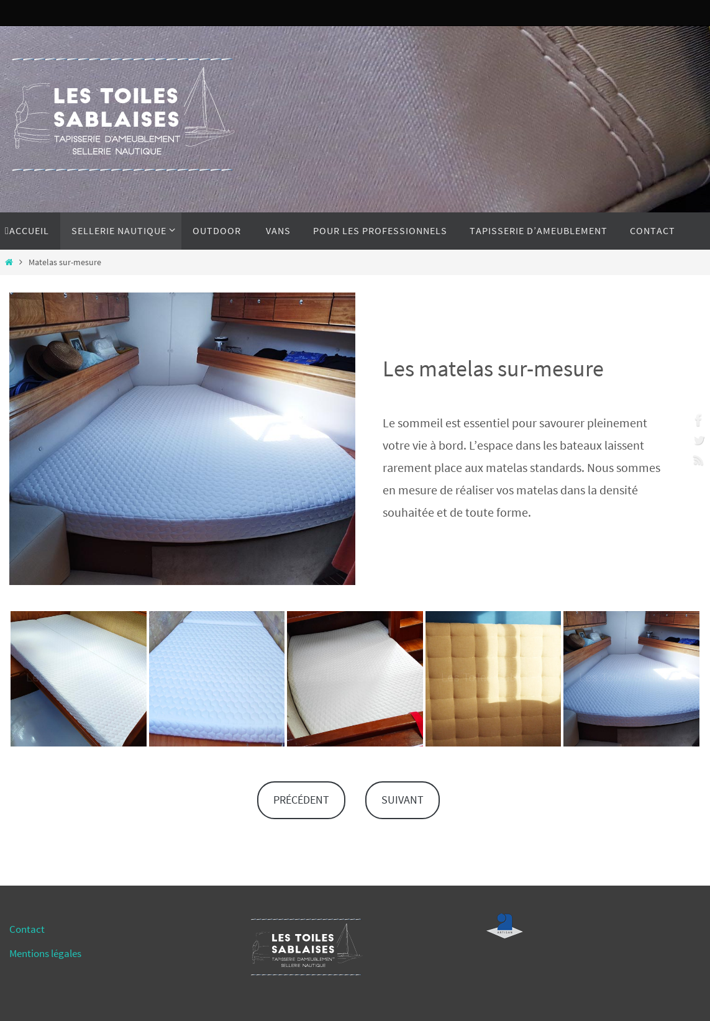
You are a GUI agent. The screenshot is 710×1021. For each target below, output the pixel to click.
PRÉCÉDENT (301, 799)
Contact (27, 929)
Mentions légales (45, 953)
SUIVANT (402, 799)
